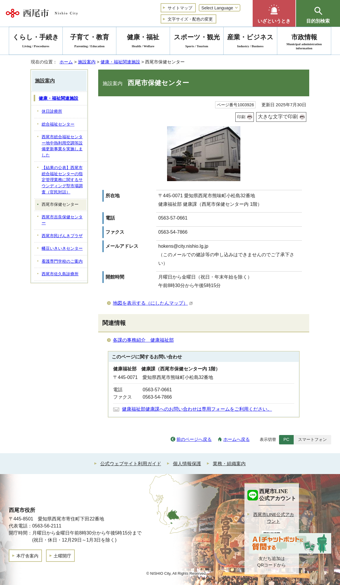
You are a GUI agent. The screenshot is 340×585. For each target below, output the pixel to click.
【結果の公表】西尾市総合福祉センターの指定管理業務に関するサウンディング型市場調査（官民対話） (62, 180)
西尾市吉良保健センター (62, 220)
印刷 (241, 116)
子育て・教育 (89, 41)
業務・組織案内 (229, 463)
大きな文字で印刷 (278, 116)
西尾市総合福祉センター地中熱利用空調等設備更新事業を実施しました (62, 146)
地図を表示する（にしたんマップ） (153, 303)
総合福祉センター (58, 124)
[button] (274, 13)
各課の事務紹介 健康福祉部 (143, 340)
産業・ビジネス (250, 41)
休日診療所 (52, 111)
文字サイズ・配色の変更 (190, 19)
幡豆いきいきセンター (62, 248)
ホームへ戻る (236, 439)
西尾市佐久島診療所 (60, 274)
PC (286, 439)
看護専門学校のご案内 (62, 261)
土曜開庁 (62, 555)
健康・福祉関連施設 (120, 61)
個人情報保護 (187, 463)
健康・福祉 (143, 41)
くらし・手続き (35, 41)
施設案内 (87, 61)
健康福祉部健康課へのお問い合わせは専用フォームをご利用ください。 (197, 409)
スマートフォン (312, 439)
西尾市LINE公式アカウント (273, 518)
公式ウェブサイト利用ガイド (130, 463)
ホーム (66, 61)
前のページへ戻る (194, 439)
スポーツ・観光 (196, 41)
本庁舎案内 (27, 555)
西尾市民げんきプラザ (62, 236)
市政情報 (304, 41)
